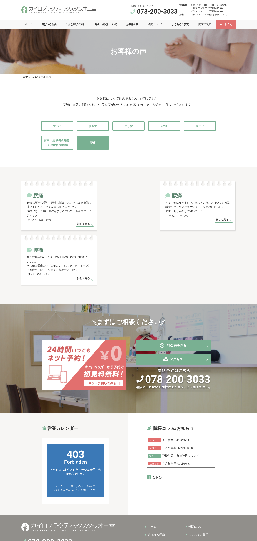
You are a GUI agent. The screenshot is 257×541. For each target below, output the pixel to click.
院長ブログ (204, 24)
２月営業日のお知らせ (169, 412)
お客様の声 (132, 24)
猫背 (164, 126)
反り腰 (128, 126)
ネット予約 (226, 24)
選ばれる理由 (49, 24)
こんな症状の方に (75, 24)
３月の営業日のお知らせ (170, 397)
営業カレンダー (250, 314)
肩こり (200, 126)
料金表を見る (173, 295)
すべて (57, 126)
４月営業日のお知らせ (169, 390)
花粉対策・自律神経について (173, 405)
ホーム (28, 24)
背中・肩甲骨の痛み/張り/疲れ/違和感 (57, 143)
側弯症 (93, 126)
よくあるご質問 (180, 24)
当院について (155, 24)
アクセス (176, 309)
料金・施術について (106, 24)
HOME (24, 77)
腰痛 (93, 142)
